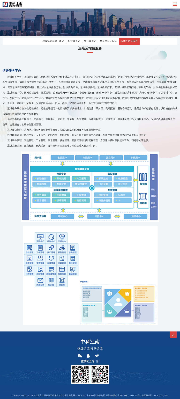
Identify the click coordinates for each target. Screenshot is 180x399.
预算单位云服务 (108, 41)
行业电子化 (74, 41)
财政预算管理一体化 (53, 41)
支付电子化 (90, 41)
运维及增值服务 (129, 41)
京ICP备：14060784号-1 (130, 395)
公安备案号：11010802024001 (155, 395)
